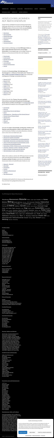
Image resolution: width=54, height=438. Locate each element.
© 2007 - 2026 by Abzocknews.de (8, 436)
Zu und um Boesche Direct (7, 375)
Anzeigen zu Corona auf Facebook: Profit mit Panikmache (43, 90)
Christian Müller (5, 385)
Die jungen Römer (5, 394)
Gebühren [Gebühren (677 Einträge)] (17, 206)
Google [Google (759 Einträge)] (46, 206)
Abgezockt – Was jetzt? (8, 164)
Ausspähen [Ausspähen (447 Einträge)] (38, 199)
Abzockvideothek (5, 293)
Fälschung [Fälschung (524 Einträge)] (4, 206)
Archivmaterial (6, 57)
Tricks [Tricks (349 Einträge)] (24, 215)
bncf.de (3, 230)
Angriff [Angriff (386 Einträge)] (32, 199)
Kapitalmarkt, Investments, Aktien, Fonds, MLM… (11, 345)
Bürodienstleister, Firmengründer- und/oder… (10, 418)
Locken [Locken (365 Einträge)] (7, 210)
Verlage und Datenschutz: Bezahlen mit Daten (43, 150)
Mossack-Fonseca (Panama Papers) (11, 116)
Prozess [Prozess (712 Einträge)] (10, 212)
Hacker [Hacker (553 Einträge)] (3, 208)
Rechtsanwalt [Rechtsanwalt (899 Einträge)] (22, 212)
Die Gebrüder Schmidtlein (7, 248)
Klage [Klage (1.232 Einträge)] (26, 208)
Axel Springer (6, 107)
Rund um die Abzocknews (7, 268)
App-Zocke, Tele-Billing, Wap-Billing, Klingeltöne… (11, 337)
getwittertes (47, 39)
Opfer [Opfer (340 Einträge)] (40, 210)
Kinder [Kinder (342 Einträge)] (22, 208)
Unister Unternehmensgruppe (7, 372)
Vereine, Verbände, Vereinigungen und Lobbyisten (14, 149)
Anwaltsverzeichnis (5, 280)
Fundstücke (4, 288)
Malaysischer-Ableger (6, 400)
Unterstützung (42, 8)
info (14, 247)
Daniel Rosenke (5, 387)
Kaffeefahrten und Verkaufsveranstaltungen (10, 343)
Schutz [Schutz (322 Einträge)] (40, 211)
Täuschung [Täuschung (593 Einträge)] (28, 215)
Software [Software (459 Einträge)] (17, 213)
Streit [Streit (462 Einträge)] (42, 213)
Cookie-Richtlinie (28, 435)
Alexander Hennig (5, 384)
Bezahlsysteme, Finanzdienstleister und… (10, 417)
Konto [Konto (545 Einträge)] (29, 208)
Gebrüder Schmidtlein (6, 397)
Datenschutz (14, 12)
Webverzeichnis (5, 8)
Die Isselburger (5, 393)
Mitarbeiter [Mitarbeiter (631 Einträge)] (31, 210)
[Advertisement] (45, 67)
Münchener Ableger (6, 403)
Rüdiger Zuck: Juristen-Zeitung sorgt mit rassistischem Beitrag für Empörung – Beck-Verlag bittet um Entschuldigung (44, 162)
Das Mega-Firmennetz (6, 252)
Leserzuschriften (5, 271)
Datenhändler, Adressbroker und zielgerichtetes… (11, 419)
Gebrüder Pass (5, 358)
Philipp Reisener (5, 404)
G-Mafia (5, 82)
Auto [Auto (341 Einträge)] (42, 199)
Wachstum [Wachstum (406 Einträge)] (43, 217)
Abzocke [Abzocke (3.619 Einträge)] (22, 199)
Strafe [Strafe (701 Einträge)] (38, 213)
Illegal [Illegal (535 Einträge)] (13, 208)
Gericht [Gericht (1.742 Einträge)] (23, 206)
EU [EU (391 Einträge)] (32, 204)
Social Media (6, 91)
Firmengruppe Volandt (6, 357)
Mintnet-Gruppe (5, 365)
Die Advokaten (5, 318)
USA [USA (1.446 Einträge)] (45, 215)
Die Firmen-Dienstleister (6, 319)
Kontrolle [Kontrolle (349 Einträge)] (33, 208)
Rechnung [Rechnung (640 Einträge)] (15, 211)
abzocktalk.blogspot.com (7, 241)
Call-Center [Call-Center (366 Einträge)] (24, 202)
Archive (36, 8)
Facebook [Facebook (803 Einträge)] (40, 204)
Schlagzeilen (40, 41)
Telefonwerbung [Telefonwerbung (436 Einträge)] (12, 215)
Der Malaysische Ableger (7, 250)
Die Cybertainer (5, 261)
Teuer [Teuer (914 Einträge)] (21, 215)
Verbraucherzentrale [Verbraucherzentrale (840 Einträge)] (17, 217)
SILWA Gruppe (5, 370)
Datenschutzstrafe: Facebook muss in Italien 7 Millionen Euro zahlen (45, 121)
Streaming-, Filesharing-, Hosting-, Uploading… (11, 347)
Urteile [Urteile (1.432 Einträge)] (40, 215)
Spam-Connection (5, 258)
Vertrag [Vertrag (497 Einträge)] (30, 217)
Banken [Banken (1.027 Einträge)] (45, 199)
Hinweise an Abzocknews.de (7, 294)
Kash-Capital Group (6, 361)
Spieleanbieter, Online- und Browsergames (10, 423)
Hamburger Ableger (6, 256)
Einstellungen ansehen (44, 432)
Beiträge (40, 36)
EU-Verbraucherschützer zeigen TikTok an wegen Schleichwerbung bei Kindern (45, 132)
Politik (4, 86)
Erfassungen (47, 34)
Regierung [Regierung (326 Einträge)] (28, 211)
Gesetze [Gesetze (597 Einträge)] (28, 206)
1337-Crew (4, 262)
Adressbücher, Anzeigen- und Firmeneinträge (10, 336)
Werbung (5, 92)
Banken (5, 94)
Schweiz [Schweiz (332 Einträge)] (43, 211)
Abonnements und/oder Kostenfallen (11, 137)
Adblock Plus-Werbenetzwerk (7, 355)
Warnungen (44, 35)
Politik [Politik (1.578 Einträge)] (43, 210)
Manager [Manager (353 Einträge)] (10, 210)
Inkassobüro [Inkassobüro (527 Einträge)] (18, 208)
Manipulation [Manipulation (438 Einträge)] (15, 210)
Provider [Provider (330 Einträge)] (6, 211)
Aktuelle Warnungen (6, 285)
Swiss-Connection (5, 409)
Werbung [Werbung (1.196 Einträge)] (5, 219)
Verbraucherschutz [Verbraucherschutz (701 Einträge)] (7, 217)
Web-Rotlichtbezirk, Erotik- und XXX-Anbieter (13, 150)
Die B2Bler (4, 389)
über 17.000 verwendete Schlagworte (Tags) (13, 74)
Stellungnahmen (5, 272)
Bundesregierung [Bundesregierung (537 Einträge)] (18, 202)
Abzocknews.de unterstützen (44, 43)
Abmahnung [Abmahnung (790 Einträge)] (5, 199)
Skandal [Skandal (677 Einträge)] (4, 213)
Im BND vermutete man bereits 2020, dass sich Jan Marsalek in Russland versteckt (44, 84)
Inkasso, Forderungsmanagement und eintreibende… (12, 421)
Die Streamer (4, 324)
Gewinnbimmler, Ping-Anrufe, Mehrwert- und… (11, 342)
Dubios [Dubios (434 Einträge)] (14, 204)
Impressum (43, 435)
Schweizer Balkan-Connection (7, 367)
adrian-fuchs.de (5, 233)
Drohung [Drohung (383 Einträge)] (8, 204)
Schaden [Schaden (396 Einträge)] (31, 211)
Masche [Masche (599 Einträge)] (20, 210)
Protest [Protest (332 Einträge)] (3, 211)
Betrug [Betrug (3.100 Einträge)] (10, 202)
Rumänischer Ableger (6, 255)
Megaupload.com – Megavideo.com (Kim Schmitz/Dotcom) (16, 114)
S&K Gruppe (4, 366)
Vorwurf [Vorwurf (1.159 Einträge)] (38, 217)
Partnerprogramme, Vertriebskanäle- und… (10, 425)
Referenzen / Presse (5, 283)
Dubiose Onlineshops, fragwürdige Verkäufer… (11, 341)
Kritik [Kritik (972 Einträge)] (3, 210)
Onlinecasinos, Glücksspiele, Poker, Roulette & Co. (11, 424)
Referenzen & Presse (6, 12)
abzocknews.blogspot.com (7, 242)
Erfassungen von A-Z (28, 8)
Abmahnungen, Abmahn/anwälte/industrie (12, 136)
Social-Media (20, 8)
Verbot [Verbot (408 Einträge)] (48, 215)
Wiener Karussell (5, 373)
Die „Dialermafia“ (5, 260)
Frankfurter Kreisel (5, 257)
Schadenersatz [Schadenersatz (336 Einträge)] (36, 211)
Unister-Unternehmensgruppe (7, 247)
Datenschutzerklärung (36, 435)
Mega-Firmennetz (5, 402)
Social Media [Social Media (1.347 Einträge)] (10, 213)
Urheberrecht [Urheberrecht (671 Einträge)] (34, 215)
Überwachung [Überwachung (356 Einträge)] (15, 219)
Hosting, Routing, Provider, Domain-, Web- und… (11, 420)
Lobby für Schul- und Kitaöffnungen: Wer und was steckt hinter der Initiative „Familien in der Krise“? (44, 114)
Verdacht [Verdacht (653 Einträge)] (26, 217)
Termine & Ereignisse (6, 287)
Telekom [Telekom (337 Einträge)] (17, 215)
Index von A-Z (13, 8)
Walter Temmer (6, 119)
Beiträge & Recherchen (6, 290)
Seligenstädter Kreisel (6, 368)
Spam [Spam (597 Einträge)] (20, 213)
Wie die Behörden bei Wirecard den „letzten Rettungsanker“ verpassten (44, 96)
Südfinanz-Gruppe (5, 371)
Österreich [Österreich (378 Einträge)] (11, 219)
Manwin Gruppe (5, 363)
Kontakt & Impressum (23, 12)
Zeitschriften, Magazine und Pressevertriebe (10, 350)
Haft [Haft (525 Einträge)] (7, 208)
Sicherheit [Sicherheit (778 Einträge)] (47, 212)
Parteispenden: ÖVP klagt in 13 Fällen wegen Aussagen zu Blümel (44, 138)
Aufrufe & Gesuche (5, 270)
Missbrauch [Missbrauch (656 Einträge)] (25, 210)
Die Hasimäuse (5, 392)
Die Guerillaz (4, 356)
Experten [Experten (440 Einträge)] (35, 204)
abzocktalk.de (4, 232)
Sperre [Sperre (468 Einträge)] (23, 213)
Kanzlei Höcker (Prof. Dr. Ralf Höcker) (11, 111)
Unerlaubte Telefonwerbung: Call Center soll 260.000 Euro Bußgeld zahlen (44, 107)
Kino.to (5, 112)
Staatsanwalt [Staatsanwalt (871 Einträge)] (29, 213)
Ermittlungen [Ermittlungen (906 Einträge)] (27, 204)
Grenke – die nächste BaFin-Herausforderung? (44, 127)
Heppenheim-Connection (7, 360)
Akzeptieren (22, 432)
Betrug (4, 81)
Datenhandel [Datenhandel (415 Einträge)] (32, 202)
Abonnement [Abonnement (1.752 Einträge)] (14, 199)
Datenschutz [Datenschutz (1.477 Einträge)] (45, 202)
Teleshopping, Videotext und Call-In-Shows (10, 348)
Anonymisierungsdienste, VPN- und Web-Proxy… (11, 414)
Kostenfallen (6, 84)
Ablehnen (32, 432)
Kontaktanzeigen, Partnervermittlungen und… (11, 346)
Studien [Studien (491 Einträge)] (45, 213)
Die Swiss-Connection (6, 253)
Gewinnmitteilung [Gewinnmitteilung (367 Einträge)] (34, 206)
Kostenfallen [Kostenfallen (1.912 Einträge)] (39, 208)
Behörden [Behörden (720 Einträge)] (4, 202)
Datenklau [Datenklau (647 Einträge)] (37, 202)
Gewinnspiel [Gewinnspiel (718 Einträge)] (41, 206)
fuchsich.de (4, 231)
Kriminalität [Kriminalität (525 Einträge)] (47, 208)
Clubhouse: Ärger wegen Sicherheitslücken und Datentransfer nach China (43, 156)
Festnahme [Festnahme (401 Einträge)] (47, 204)
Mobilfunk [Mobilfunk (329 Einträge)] (36, 210)
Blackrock (5, 109)
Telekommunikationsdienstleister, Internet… (10, 426)
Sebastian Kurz (6, 117)
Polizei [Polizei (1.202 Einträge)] (48, 210)
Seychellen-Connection (6, 407)
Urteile (4, 89)
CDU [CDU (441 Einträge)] (28, 202)
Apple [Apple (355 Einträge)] (35, 199)
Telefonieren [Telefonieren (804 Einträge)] (5, 215)
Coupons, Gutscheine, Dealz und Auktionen (10, 340)
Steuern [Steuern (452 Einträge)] (35, 213)
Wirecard (5, 121)
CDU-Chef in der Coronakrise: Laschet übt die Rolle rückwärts (44, 102)
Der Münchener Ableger (6, 251)
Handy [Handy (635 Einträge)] (10, 208)
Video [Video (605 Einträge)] (34, 217)
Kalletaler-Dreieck (5, 399)
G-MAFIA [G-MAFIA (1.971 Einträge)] (10, 206)
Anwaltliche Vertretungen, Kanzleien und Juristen (11, 415)
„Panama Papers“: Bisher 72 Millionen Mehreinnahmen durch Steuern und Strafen (44, 145)
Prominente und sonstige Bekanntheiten (12, 144)
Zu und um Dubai (5, 376)
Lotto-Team (4, 362)
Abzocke (5, 79)
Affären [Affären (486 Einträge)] (28, 199)
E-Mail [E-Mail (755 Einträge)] (18, 204)
